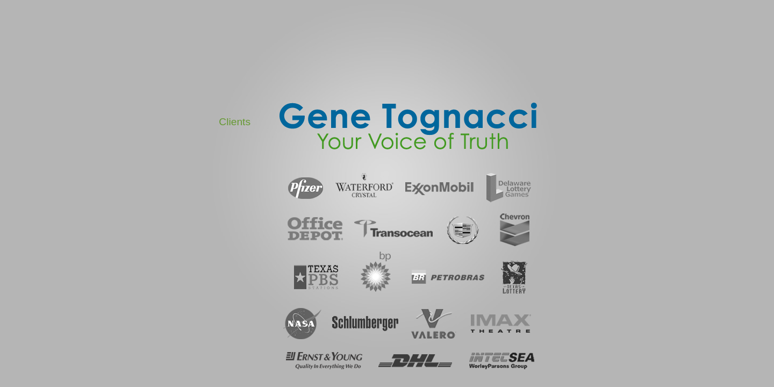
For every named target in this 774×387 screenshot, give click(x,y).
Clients (234, 121)
